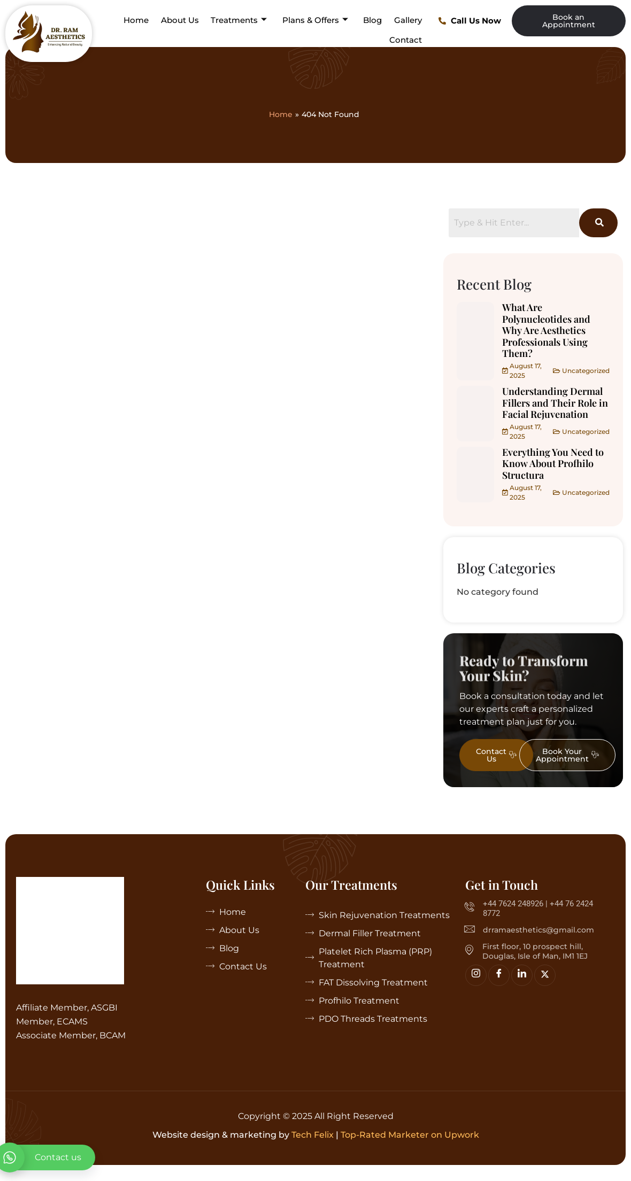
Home (137, 20)
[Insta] (476, 975)
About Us (181, 20)
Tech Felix (312, 1135)
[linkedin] (522, 975)
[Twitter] (545, 975)
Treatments (240, 20)
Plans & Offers (316, 20)
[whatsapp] (47, 1157)
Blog (373, 20)
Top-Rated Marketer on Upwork (410, 1135)
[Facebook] (499, 975)
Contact (405, 40)
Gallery (408, 20)
